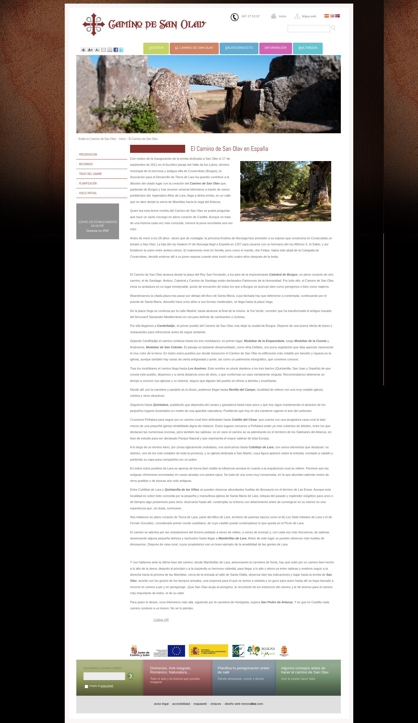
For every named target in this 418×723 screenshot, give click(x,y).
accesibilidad (181, 703)
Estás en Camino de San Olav (97, 138)
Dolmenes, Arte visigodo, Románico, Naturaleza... (170, 670)
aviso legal (107, 685)
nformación (276, 47)
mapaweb (200, 703)
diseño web (233, 703)
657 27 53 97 (251, 16)
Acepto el (101, 685)
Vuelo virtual (88, 193)
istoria (156, 47)
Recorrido (86, 164)
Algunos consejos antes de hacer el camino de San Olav (305, 670)
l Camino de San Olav (194, 47)
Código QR (161, 619)
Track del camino (90, 174)
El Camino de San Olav (143, 138)
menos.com (252, 703)
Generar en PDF (97, 230)
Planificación (88, 183)
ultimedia (307, 47)
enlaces (216, 703)
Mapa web (309, 16)
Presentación (88, 154)
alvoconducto (239, 47)
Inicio (282, 16)
